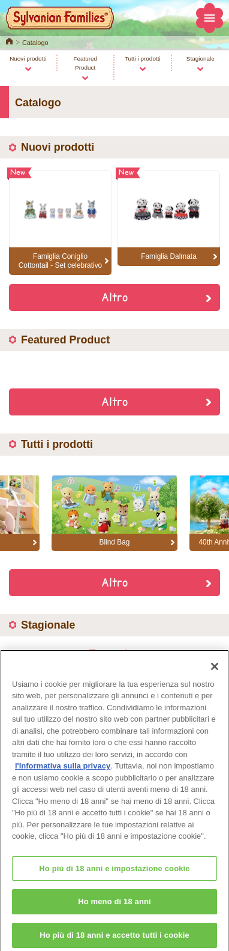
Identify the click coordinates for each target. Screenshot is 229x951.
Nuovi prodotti (28, 58)
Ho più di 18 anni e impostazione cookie (114, 873)
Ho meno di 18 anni (114, 907)
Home (9, 40)
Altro (114, 296)
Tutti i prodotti (143, 58)
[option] (114, 513)
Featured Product (85, 63)
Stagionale (200, 58)
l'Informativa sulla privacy (62, 771)
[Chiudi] (214, 672)
